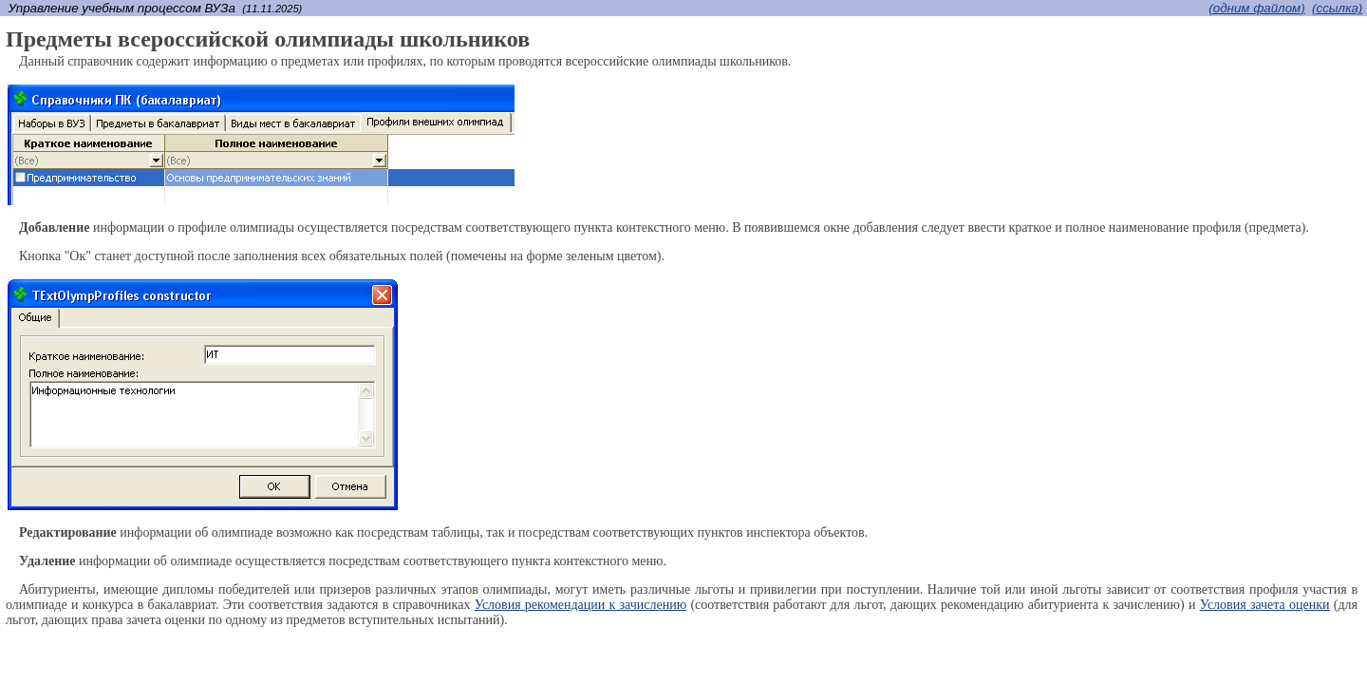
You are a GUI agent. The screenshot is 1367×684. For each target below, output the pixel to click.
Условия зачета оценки (1265, 605)
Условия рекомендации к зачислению (580, 605)
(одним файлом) (1256, 8)
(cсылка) (1337, 8)
